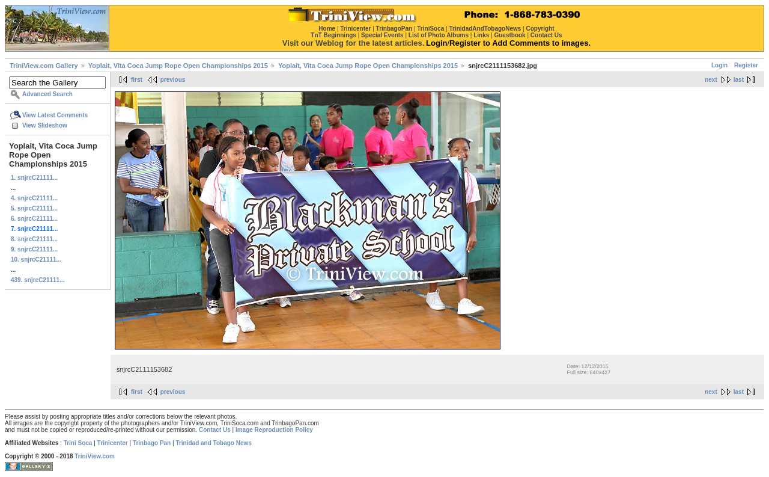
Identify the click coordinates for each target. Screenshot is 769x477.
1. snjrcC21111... (34, 177)
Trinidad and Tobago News (213, 443)
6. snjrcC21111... (34, 218)
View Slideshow (44, 125)
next (711, 79)
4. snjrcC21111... (34, 198)
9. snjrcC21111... (34, 249)
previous (173, 79)
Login (719, 65)
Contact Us (215, 429)
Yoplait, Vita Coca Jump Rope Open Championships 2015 (178, 65)
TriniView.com (94, 456)
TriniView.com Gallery (44, 65)
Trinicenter (112, 443)
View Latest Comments (55, 115)
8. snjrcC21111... (34, 239)
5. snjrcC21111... (34, 208)
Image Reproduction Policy (274, 429)
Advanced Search (47, 94)
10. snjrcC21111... (36, 259)
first (136, 79)
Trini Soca (78, 443)
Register (746, 65)
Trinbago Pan (152, 443)
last (739, 79)
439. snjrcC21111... (38, 280)
